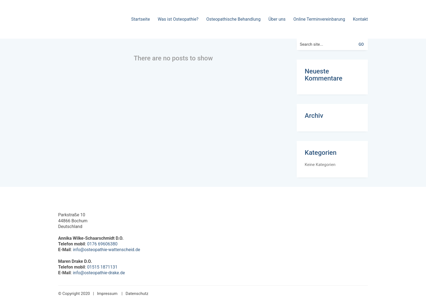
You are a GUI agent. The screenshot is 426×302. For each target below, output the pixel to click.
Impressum (107, 293)
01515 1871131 (102, 267)
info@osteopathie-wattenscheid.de (106, 249)
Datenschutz (137, 293)
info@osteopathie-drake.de (99, 272)
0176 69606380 (102, 243)
